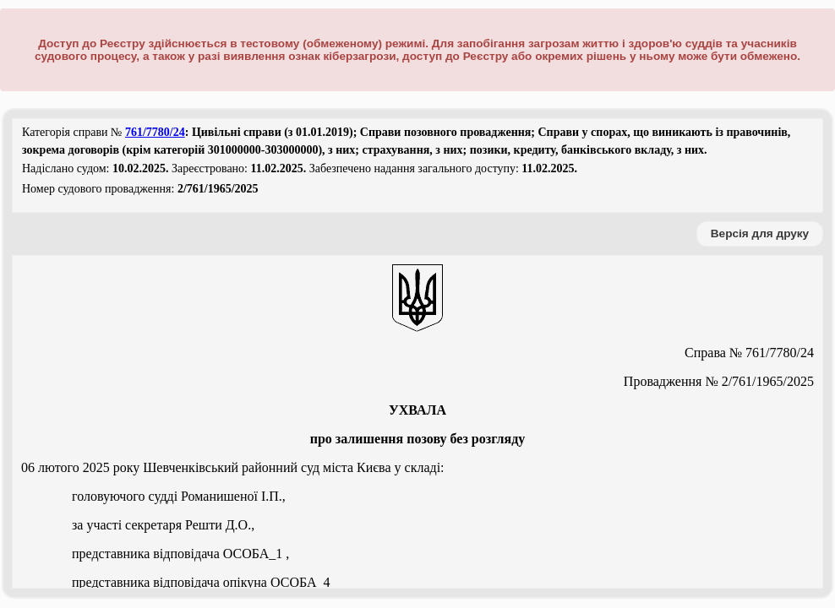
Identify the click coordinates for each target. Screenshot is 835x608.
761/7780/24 (155, 132)
